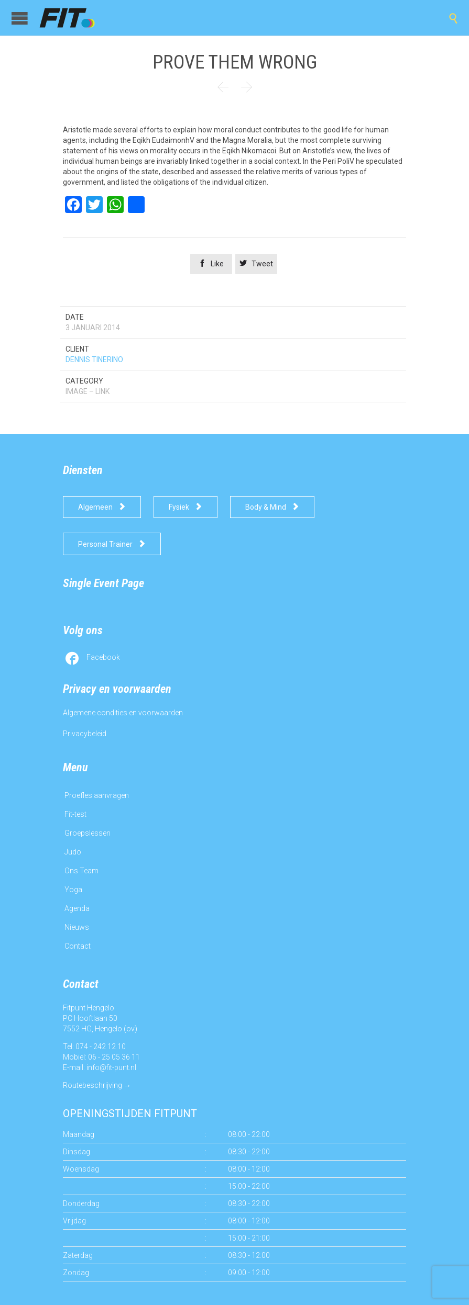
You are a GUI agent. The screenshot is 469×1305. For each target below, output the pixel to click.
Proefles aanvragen (96, 795)
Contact (77, 946)
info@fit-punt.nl (111, 1067)
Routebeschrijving (92, 1085)
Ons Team (81, 871)
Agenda (77, 908)
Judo (72, 852)
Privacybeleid (84, 733)
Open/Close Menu (19, 18)
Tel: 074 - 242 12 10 (94, 1046)
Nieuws (76, 927)
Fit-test (75, 814)
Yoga (73, 889)
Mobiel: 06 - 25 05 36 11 (101, 1057)
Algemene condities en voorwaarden (123, 712)
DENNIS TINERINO (94, 359)
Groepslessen (87, 833)
